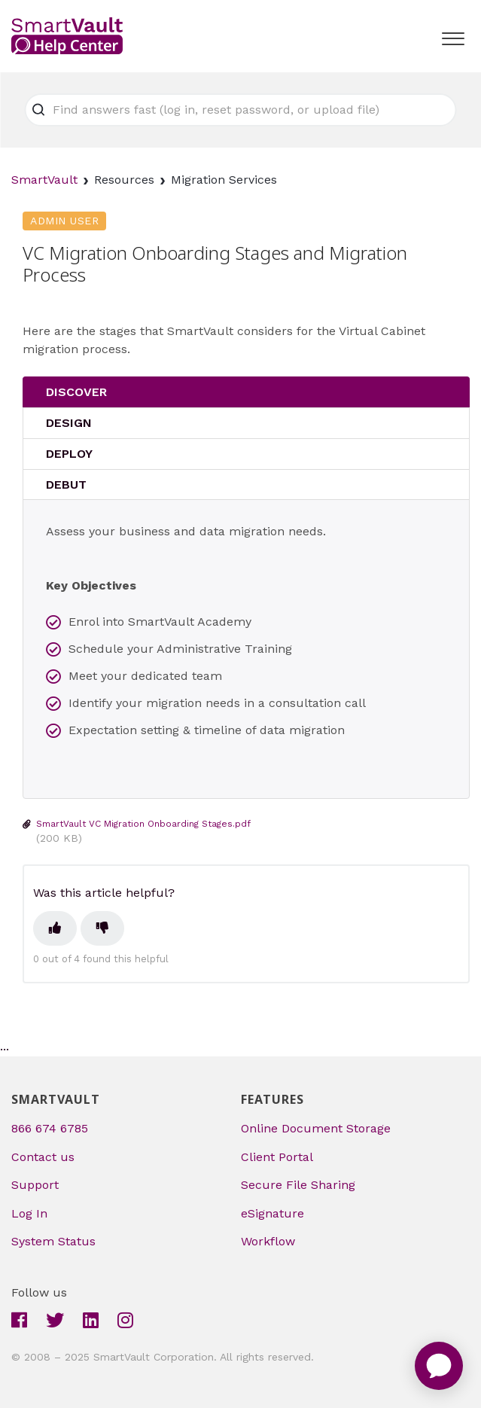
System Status (53, 1241)
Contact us (43, 1157)
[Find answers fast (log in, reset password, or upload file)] (241, 109)
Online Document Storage (316, 1128)
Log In (29, 1213)
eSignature (272, 1213)
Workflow (268, 1241)
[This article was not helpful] (102, 928)
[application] (439, 1366)
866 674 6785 (49, 1128)
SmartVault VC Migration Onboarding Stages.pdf (143, 823)
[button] (453, 35)
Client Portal (277, 1157)
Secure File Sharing (298, 1185)
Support (35, 1185)
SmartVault (44, 179)
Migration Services (224, 179)
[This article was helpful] (55, 928)
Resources (124, 179)
